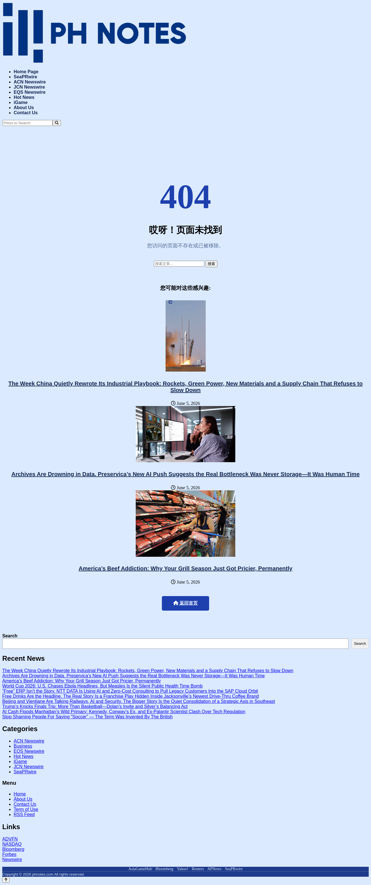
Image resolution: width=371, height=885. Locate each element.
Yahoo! (182, 869)
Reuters (198, 869)
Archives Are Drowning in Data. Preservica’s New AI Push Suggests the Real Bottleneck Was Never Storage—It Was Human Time (185, 474)
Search (9, 635)
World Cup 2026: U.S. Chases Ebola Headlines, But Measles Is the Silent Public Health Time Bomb (102, 686)
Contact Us (26, 112)
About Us (24, 107)
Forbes (9, 854)
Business (23, 746)
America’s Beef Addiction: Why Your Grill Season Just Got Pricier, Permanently (185, 568)
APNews (214, 869)
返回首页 (185, 603)
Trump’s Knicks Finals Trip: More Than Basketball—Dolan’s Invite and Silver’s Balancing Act (95, 706)
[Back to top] (6, 880)
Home (20, 794)
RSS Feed (24, 814)
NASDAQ (12, 844)
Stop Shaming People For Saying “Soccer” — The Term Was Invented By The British (87, 716)
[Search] (57, 123)
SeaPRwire (25, 76)
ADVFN (10, 839)
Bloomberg (13, 849)
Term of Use (26, 809)
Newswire (12, 859)
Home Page (26, 71)
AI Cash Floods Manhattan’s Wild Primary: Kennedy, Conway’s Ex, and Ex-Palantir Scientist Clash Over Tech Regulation (123, 711)
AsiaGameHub (140, 869)
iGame (21, 102)
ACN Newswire (30, 81)
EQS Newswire (30, 92)
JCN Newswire (29, 87)
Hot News (24, 97)
